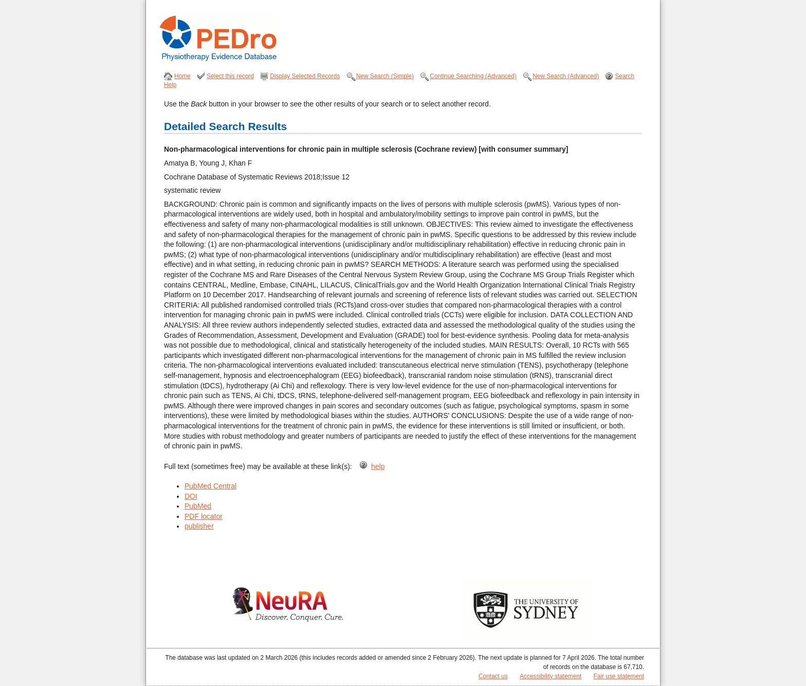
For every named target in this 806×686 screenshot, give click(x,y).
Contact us (493, 676)
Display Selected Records (305, 76)
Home (182, 76)
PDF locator (204, 516)
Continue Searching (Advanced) (473, 76)
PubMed (198, 506)
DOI (191, 496)
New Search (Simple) (385, 76)
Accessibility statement (550, 676)
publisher (199, 526)
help (377, 466)
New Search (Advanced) (566, 76)
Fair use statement (619, 676)
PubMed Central (210, 486)
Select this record (230, 76)
